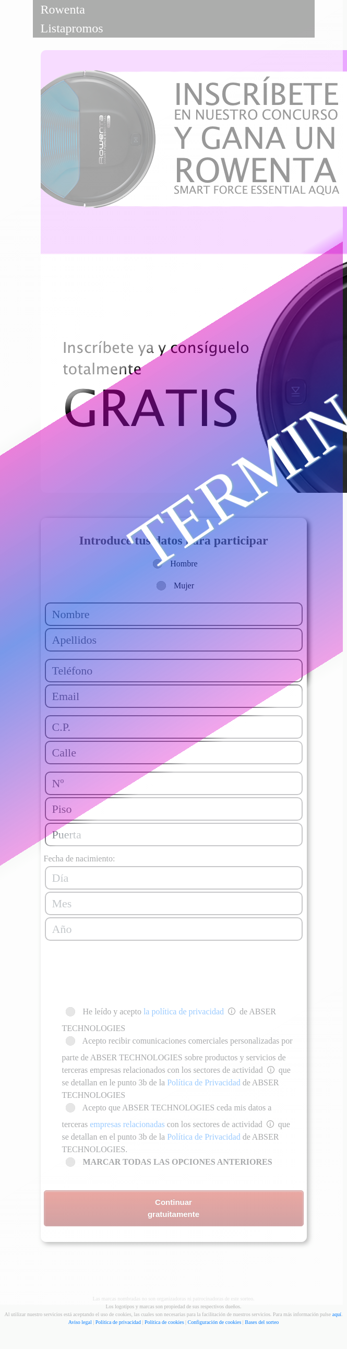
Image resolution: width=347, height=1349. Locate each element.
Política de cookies (164, 1322)
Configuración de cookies (215, 1322)
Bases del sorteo (262, 1322)
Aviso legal (80, 1322)
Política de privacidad (118, 1322)
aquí (336, 1314)
